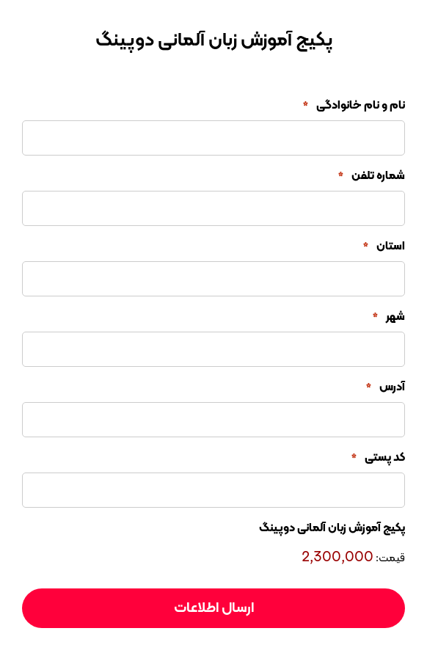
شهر (389, 317)
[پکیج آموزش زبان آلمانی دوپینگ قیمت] (276, 557)
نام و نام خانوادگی (354, 105)
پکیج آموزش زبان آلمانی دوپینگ (332, 528)
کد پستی (378, 458)
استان (384, 246)
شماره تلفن (371, 176)
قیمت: (390, 558)
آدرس (385, 387)
